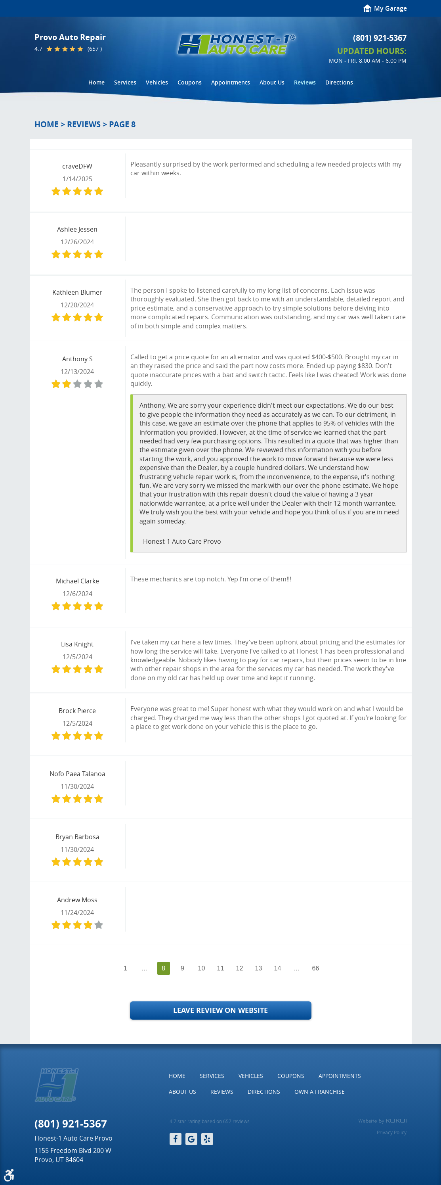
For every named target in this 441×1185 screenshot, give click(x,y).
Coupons (190, 82)
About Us (272, 82)
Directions (339, 82)
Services (125, 82)
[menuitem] (96, 82)
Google (191, 1139)
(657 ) (95, 49)
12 (239, 968)
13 (258, 968)
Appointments (230, 82)
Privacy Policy (392, 1132)
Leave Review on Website (220, 1010)
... (144, 968)
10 (201, 968)
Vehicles (157, 82)
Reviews (305, 82)
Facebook (175, 1139)
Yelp (207, 1139)
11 (220, 968)
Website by (382, 1121)
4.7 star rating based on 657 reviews (210, 1121)
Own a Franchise (319, 1091)
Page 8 (122, 124)
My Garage (390, 8)
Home (96, 82)
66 (315, 968)
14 (277, 968)
